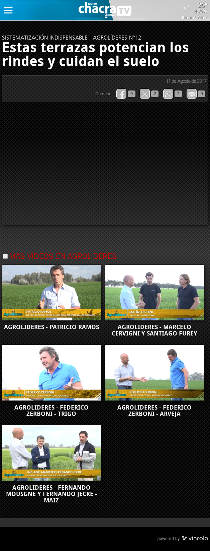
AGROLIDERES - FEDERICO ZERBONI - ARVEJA (154, 411)
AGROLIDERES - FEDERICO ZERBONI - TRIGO (51, 411)
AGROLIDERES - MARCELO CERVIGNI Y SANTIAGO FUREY (154, 330)
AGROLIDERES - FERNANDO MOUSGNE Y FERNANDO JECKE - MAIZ (51, 494)
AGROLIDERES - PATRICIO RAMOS (51, 327)
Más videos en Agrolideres (63, 257)
